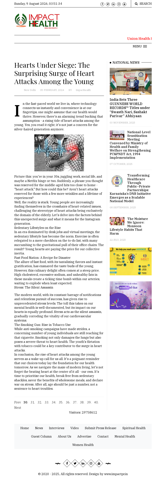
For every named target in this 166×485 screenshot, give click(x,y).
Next (17, 410)
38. (82, 404)
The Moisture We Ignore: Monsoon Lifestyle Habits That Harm (129, 226)
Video (74, 428)
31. (33, 404)
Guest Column (41, 436)
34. (54, 404)
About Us (64, 436)
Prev (17, 404)
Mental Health (125, 436)
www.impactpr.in (116, 474)
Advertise (84, 436)
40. (96, 404)
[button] (140, 46)
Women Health (83, 445)
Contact (103, 436)
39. (89, 404)
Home (24, 428)
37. (75, 404)
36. (68, 404)
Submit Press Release (100, 428)
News (39, 428)
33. (47, 404)
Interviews (56, 428)
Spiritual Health (134, 428)
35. (61, 404)
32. (40, 404)
